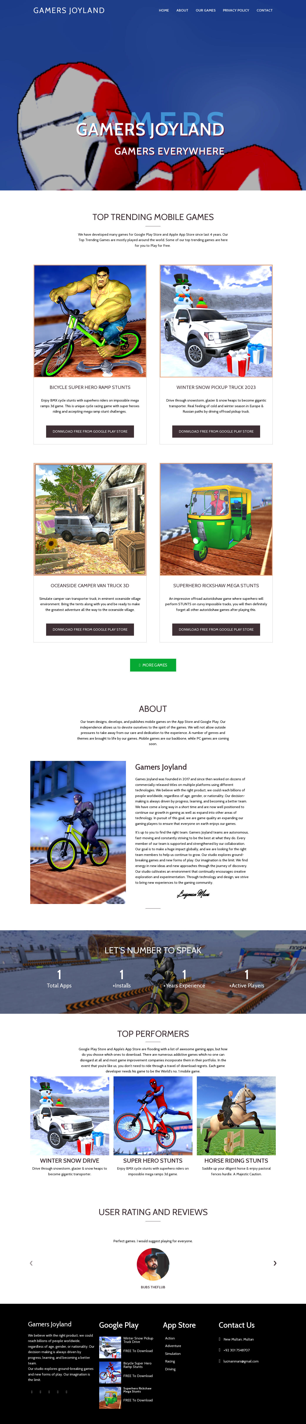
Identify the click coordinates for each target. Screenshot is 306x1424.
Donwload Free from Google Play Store (90, 431)
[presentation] (31, 1263)
